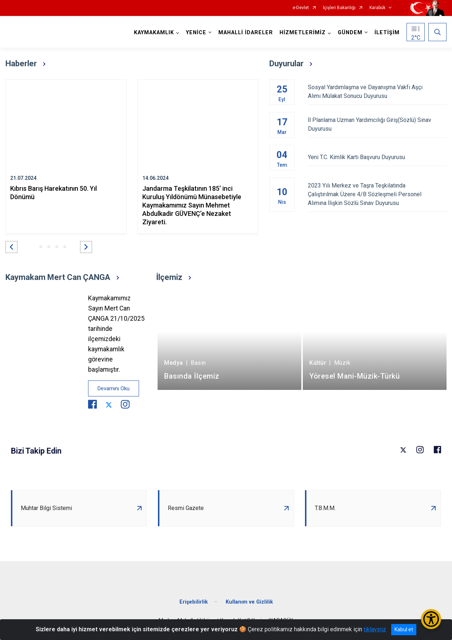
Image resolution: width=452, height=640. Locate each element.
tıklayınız (375, 629)
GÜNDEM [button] (350, 32)
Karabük (377, 7)
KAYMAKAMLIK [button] (154, 32)
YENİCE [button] (196, 32)
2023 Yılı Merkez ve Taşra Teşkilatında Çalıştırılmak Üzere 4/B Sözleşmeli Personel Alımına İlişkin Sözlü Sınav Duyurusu (377, 194)
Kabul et (403, 629)
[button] (11, 247)
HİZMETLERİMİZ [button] (302, 32)
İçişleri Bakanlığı (339, 7)
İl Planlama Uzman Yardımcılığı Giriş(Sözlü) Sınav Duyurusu (377, 124)
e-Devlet (301, 7)
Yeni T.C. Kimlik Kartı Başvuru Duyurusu (377, 157)
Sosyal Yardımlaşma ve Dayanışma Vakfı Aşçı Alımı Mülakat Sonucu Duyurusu (377, 91)
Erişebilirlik (193, 602)
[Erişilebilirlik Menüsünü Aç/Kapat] (431, 619)
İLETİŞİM (387, 32)
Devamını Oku (114, 388)
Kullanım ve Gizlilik (249, 602)
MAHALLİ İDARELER (245, 32)
